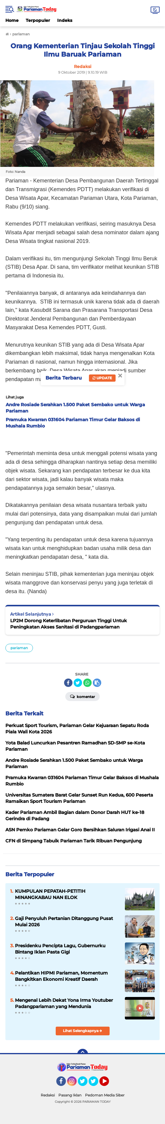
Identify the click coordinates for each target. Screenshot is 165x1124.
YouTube (108, 1083)
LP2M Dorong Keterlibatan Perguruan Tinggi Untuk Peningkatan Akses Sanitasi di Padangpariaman (68, 624)
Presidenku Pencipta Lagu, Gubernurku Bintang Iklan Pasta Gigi (60, 949)
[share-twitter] (78, 683)
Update (102, 378)
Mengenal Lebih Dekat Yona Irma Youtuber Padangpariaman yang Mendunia (64, 1003)
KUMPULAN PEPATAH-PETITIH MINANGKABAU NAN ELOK (50, 894)
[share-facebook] (68, 683)
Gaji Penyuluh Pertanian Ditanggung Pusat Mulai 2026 (64, 921)
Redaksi (48, 1095)
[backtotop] (82, 1054)
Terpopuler (38, 20)
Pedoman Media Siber (105, 1095)
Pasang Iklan (69, 1095)
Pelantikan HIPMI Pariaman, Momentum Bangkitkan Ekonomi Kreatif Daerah (61, 976)
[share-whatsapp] (87, 683)
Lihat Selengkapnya (82, 1030)
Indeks (64, 20)
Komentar (82, 696)
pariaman (19, 648)
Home (12, 20)
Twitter (85, 1083)
